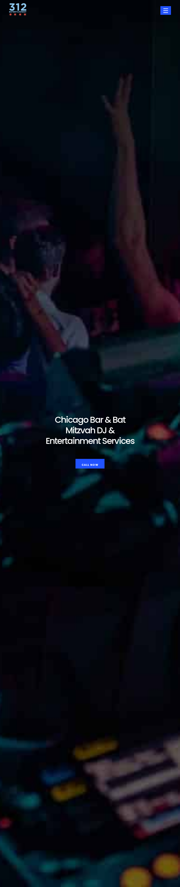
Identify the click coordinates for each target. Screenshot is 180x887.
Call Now (90, 464)
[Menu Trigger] (165, 10)
